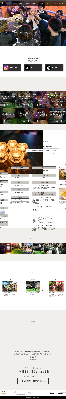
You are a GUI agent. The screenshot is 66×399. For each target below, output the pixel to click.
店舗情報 (48, 3)
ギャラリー (40, 3)
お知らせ (20, 3)
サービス (34, 3)
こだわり (27, 3)
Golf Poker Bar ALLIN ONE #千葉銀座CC (7, 3)
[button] (3, 248)
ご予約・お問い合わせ (58, 3)
